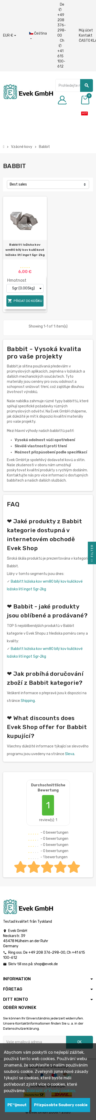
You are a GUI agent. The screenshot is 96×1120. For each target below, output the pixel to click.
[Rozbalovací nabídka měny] (9, 35)
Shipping (28, 701)
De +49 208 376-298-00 (61, 20)
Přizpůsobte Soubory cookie (61, 1105)
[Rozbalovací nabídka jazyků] (38, 36)
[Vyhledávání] (74, 85)
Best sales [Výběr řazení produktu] (18, 184)
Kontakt (85, 35)
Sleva (69, 754)
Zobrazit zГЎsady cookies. (51, 1090)
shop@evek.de (46, 964)
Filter (92, 554)
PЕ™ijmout (17, 1105)
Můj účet (86, 30)
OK (79, 1042)
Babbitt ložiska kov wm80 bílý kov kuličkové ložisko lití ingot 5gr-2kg (25, 250)
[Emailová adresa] (34, 1042)
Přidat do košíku (24, 300)
